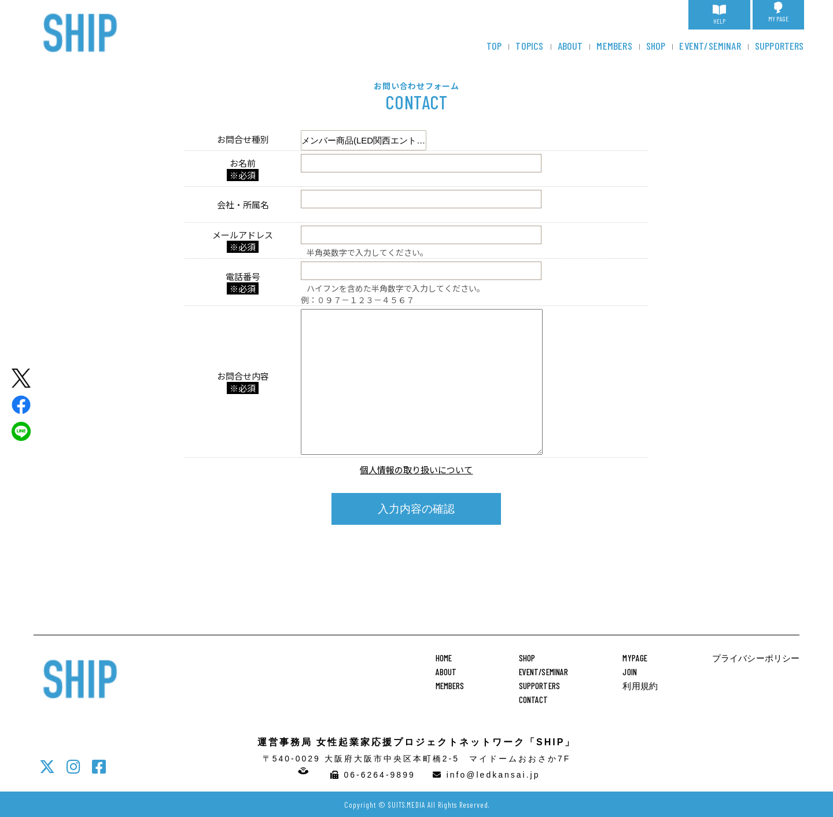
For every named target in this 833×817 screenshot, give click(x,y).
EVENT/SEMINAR (709, 45)
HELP (719, 13)
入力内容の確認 (416, 509)
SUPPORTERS (779, 45)
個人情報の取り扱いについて (416, 469)
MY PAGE (778, 12)
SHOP (656, 45)
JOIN (629, 672)
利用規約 (640, 685)
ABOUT (570, 45)
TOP (494, 45)
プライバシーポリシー (756, 658)
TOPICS (529, 45)
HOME (444, 658)
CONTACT (533, 699)
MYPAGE (634, 658)
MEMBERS (614, 45)
